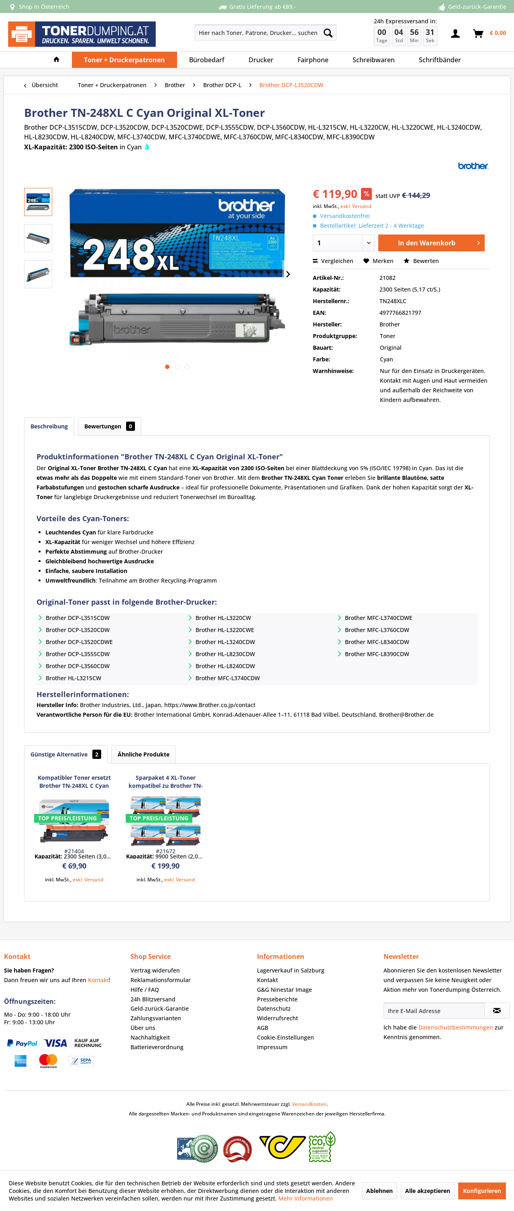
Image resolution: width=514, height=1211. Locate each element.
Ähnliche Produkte (143, 754)
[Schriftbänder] (440, 60)
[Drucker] (261, 60)
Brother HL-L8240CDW (225, 666)
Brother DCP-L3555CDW (78, 654)
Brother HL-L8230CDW (225, 654)
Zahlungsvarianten (156, 1018)
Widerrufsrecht (277, 1018)
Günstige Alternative (66, 754)
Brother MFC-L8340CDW (377, 642)
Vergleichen (333, 261)
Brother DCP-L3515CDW (78, 618)
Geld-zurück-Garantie (160, 1008)
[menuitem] (237, 32)
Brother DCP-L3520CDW (78, 630)
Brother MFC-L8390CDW (377, 654)
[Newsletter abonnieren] (497, 1011)
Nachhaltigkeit (150, 1037)
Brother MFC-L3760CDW (377, 630)
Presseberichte (277, 999)
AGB (262, 1028)
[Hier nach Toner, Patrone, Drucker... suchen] (266, 32)
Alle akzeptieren (427, 1191)
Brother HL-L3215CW (73, 678)
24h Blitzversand (153, 999)
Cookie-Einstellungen (285, 1037)
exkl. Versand (356, 206)
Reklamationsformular (161, 980)
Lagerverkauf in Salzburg (290, 970)
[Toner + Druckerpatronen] (124, 60)
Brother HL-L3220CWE (225, 630)
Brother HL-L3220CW (223, 618)
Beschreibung (49, 426)
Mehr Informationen (305, 1198)
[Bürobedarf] (207, 60)
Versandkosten (309, 1104)
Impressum (272, 1047)
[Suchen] (328, 32)
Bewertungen (109, 426)
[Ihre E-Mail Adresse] (434, 1011)
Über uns (143, 1028)
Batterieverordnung (157, 1047)
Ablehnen (379, 1191)
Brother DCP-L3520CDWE (79, 642)
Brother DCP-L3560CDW (78, 666)
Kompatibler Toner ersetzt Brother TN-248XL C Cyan (74, 781)
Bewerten (421, 261)
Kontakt (98, 980)
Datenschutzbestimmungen (455, 1027)
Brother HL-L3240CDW (225, 642)
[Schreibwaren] (374, 60)
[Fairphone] (313, 60)
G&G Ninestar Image (284, 989)
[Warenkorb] (490, 34)
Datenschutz (274, 1008)
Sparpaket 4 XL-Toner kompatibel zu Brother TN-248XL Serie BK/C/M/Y (165, 782)
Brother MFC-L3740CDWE (378, 618)
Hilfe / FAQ (145, 989)
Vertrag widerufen (155, 970)
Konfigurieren (482, 1191)
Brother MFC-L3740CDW (228, 678)
